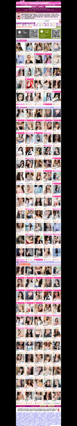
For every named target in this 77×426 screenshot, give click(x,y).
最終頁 (52, 107)
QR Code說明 (58, 27)
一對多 (23, 181)
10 (45, 107)
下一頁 (47, 107)
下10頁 (50, 107)
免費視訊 (23, 51)
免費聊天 (32, 51)
